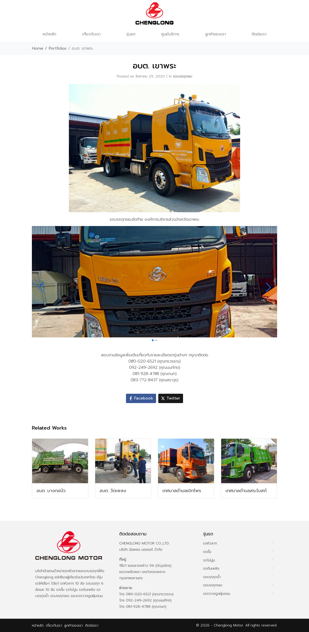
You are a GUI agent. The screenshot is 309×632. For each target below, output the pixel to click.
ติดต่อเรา (259, 34)
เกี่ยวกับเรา (91, 34)
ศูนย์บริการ (170, 34)
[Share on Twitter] (170, 398)
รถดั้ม (207, 552)
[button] (153, 340)
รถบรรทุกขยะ (182, 76)
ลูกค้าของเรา (215, 34)
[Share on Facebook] (141, 398)
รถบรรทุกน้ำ (212, 577)
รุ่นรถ (130, 34)
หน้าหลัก (49, 34)
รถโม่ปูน (209, 560)
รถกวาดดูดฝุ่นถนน (216, 593)
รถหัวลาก (210, 543)
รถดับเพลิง (211, 568)
